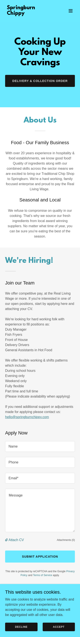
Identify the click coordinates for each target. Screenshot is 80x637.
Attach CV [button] (16, 540)
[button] (70, 10)
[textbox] (40, 446)
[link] (29, 13)
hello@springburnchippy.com (27, 417)
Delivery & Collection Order (40, 81)
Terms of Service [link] (42, 575)
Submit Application (40, 556)
